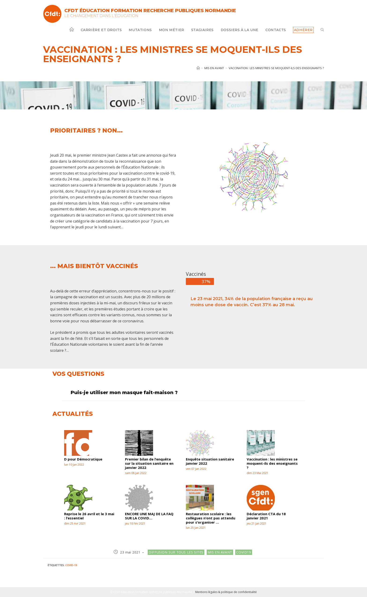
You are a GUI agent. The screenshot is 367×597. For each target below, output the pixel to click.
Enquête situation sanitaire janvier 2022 (210, 461)
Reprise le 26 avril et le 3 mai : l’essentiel (89, 515)
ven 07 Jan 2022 (196, 469)
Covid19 (243, 552)
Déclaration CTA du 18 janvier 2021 (266, 515)
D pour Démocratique (83, 459)
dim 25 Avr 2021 (75, 523)
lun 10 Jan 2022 (74, 465)
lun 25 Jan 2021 (196, 528)
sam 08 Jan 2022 (136, 473)
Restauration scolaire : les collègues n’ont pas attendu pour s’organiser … (210, 518)
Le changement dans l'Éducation (101, 16)
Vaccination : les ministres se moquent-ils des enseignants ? (276, 68)
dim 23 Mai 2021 (257, 473)
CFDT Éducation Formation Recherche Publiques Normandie (150, 10)
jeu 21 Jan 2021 (257, 523)
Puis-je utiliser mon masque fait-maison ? (124, 392)
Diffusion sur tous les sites (176, 552)
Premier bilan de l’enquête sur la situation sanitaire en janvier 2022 (149, 463)
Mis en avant (220, 552)
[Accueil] (198, 68)
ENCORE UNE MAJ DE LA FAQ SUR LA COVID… (149, 515)
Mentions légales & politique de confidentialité (226, 592)
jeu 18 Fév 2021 (135, 523)
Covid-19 (71, 565)
